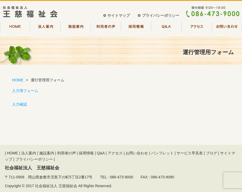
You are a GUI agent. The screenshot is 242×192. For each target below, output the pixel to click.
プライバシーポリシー (160, 15)
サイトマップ (118, 15)
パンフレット (162, 153)
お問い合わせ (227, 28)
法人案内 (45, 28)
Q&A (166, 28)
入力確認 (19, 104)
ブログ (211, 153)
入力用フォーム (25, 91)
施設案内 (76, 28)
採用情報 (136, 28)
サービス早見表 (190, 153)
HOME (15, 28)
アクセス (197, 28)
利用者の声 (106, 28)
